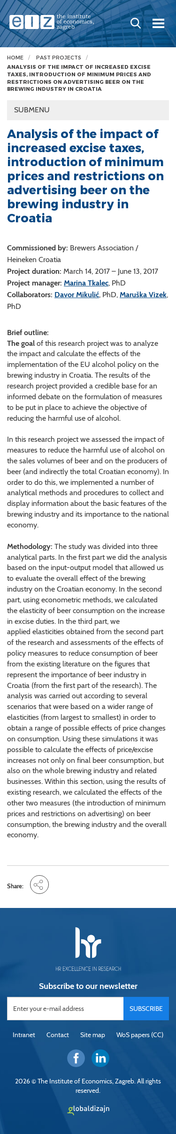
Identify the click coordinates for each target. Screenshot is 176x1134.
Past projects (58, 57)
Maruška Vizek (143, 294)
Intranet (24, 1035)
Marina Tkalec (86, 282)
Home (15, 57)
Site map (92, 1035)
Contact (57, 1035)
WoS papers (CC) (139, 1035)
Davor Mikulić (76, 294)
